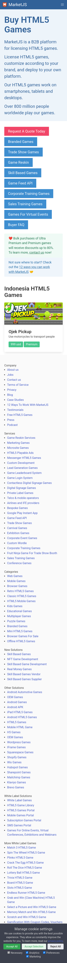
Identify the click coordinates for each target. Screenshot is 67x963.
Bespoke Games (17, 508)
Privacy (11, 390)
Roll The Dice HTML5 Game (24, 867)
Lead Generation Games (22, 468)
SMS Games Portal (19, 825)
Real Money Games (19, 669)
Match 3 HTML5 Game (21, 847)
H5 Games (14, 732)
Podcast (12, 425)
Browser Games (17, 586)
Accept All (12, 946)
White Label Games (19, 800)
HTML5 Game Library (20, 805)
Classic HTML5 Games (21, 596)
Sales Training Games (25, 204)
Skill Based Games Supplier (24, 679)
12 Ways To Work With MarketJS (27, 405)
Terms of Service (18, 384)
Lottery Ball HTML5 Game (23, 872)
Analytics (32, 952)
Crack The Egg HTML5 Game (25, 862)
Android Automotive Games (24, 692)
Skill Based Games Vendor (24, 674)
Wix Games (14, 762)
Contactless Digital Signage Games (29, 483)
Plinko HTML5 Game (20, 857)
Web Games (15, 576)
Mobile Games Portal (20, 815)
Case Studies (15, 400)
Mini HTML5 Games (19, 631)
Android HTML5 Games (22, 717)
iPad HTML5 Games (20, 712)
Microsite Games (18, 448)
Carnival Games (17, 528)
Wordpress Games (19, 742)
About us (13, 369)
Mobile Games (16, 581)
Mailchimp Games (18, 777)
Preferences (51, 952)
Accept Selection (34, 946)
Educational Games (19, 611)
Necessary (15, 952)
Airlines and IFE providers (23, 503)
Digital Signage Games (21, 488)
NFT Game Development (22, 659)
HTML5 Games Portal (20, 810)
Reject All (55, 946)
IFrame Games (16, 747)
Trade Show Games (23, 152)
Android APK (15, 707)
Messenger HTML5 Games (24, 458)
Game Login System (20, 478)
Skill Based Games (23, 173)
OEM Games (15, 697)
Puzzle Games (16, 621)
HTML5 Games (16, 722)
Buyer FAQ (16, 225)
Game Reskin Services (21, 438)
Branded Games (20, 142)
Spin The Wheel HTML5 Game (26, 852)
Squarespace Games (20, 752)
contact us (36, 252)
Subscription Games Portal (24, 820)
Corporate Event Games (22, 538)
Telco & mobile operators (23, 498)
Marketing (33, 956)
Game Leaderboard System (24, 473)
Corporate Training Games (28, 193)
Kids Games (15, 606)
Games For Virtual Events (28, 214)
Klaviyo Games (16, 782)
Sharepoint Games (19, 772)
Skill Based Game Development (27, 664)
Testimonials (15, 410)
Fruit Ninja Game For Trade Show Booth (32, 553)
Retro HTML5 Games (20, 591)
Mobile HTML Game (20, 727)
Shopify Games (16, 757)
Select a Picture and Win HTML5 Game (31, 907)
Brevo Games (15, 787)
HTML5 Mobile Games (21, 601)
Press (10, 420)
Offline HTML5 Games (21, 641)
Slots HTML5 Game (19, 887)
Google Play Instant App (22, 513)
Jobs (10, 374)
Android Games (17, 702)
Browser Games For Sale (22, 636)
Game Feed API (20, 183)
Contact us (14, 379)
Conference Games (19, 563)
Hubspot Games (17, 767)
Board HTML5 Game (20, 882)
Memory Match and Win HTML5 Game (31, 912)
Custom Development (20, 463)
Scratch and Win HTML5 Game (26, 917)
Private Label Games (20, 493)
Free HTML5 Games (20, 415)
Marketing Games (18, 443)
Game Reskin (18, 162)
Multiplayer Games (19, 616)
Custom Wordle (17, 543)
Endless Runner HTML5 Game (26, 892)
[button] (62, 4)
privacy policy (55, 941)
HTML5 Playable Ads (20, 453)
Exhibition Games (18, 533)
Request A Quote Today (26, 131)
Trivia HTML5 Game (19, 877)
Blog (10, 395)
